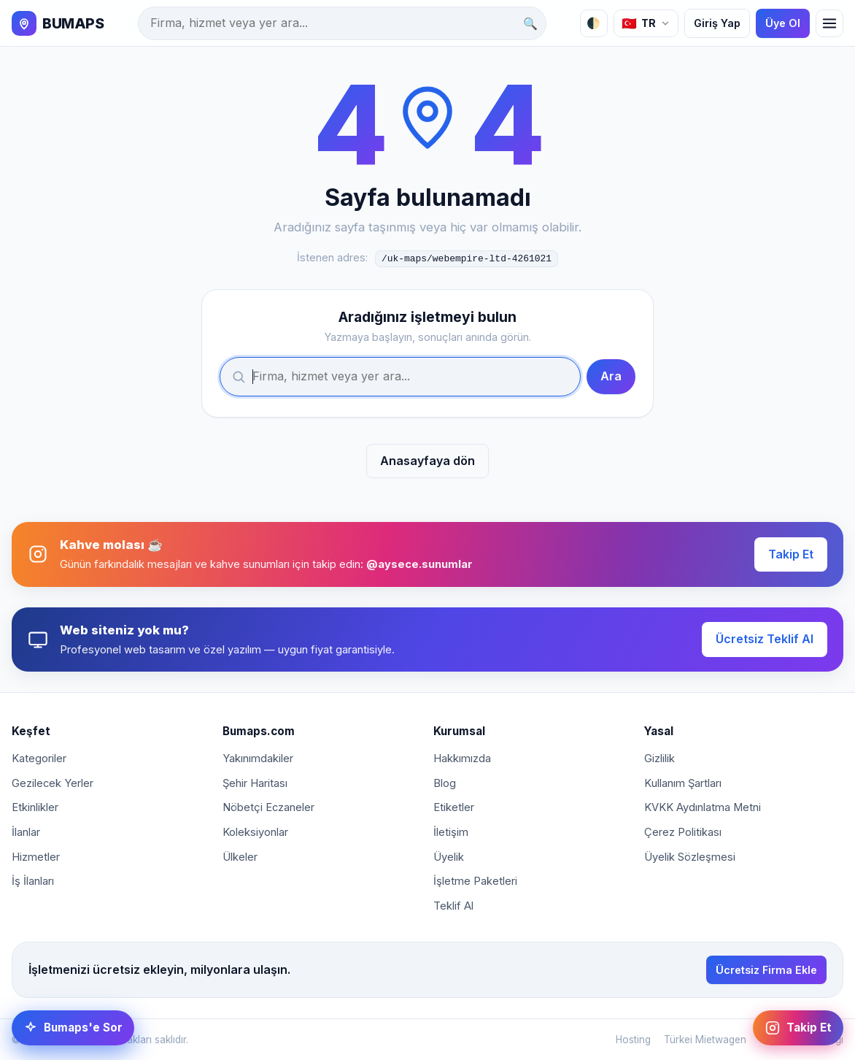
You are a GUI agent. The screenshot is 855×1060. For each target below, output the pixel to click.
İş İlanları (33, 879)
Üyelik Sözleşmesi (689, 855)
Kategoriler (39, 757)
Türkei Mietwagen (705, 1039)
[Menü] (829, 23)
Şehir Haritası (255, 781)
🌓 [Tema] (593, 23)
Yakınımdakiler (258, 757)
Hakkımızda (462, 757)
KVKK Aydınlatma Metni (702, 806)
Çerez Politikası (682, 830)
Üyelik (448, 855)
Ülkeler (240, 855)
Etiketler (453, 806)
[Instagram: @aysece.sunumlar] (798, 1027)
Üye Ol (782, 23)
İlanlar (26, 830)
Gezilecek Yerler (52, 781)
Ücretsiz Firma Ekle (766, 968)
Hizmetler (36, 855)
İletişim (450, 830)
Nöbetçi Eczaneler (268, 806)
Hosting (633, 1039)
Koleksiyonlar (255, 830)
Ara (611, 374)
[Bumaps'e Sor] (73, 1027)
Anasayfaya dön (427, 459)
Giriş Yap (717, 23)
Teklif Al (453, 904)
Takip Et (790, 552)
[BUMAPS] (58, 23)
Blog (444, 781)
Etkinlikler (35, 806)
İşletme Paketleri (475, 879)
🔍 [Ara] (530, 24)
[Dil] (646, 23)
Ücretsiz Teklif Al (764, 637)
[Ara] (342, 23)
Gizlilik (659, 757)
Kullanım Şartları (682, 781)
